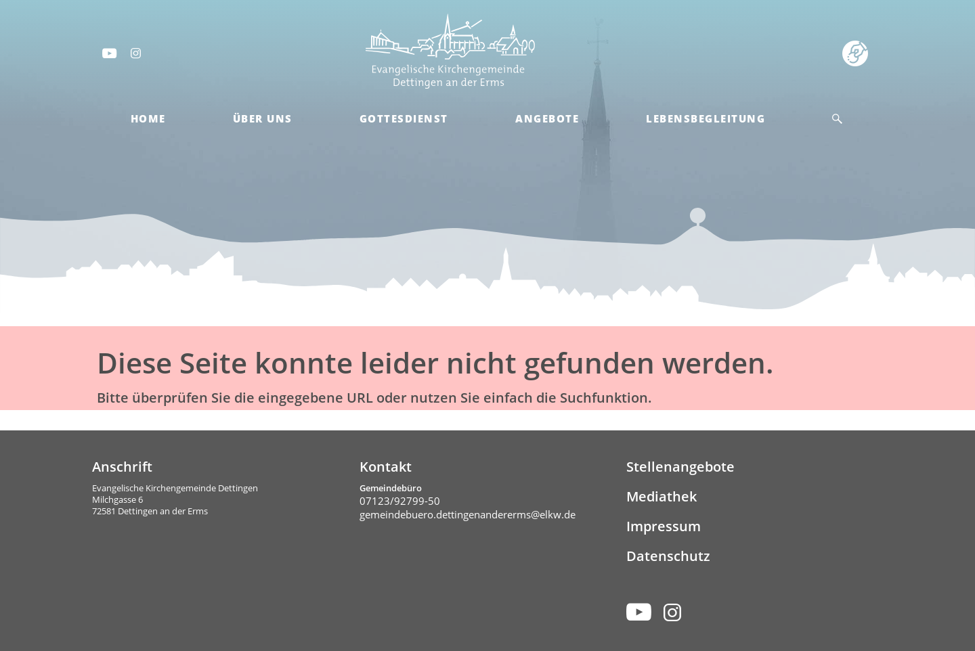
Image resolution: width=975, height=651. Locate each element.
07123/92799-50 (400, 501)
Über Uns (262, 118)
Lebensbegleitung (705, 118)
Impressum (663, 526)
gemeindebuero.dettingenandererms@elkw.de (468, 514)
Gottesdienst (404, 118)
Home (148, 118)
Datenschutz (668, 556)
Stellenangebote (680, 466)
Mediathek (661, 496)
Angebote (547, 118)
